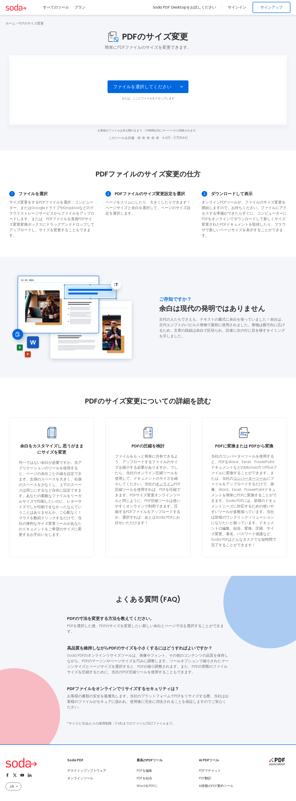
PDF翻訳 (205, 778)
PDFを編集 (144, 770)
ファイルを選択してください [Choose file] (142, 86)
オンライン (165, 484)
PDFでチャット (210, 770)
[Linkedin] (29, 775)
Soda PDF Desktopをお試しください (185, 7)
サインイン (237, 7)
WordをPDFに (147, 785)
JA (13, 786)
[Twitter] (15, 775)
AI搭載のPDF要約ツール (216, 785)
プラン (80, 7)
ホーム (10, 23)
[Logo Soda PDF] (16, 7)
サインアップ (271, 7)
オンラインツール (80, 778)
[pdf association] (277, 761)
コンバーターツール (250, 478)
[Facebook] (7, 775)
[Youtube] (22, 775)
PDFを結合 (144, 778)
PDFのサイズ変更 (31, 23)
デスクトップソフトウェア (86, 770)
